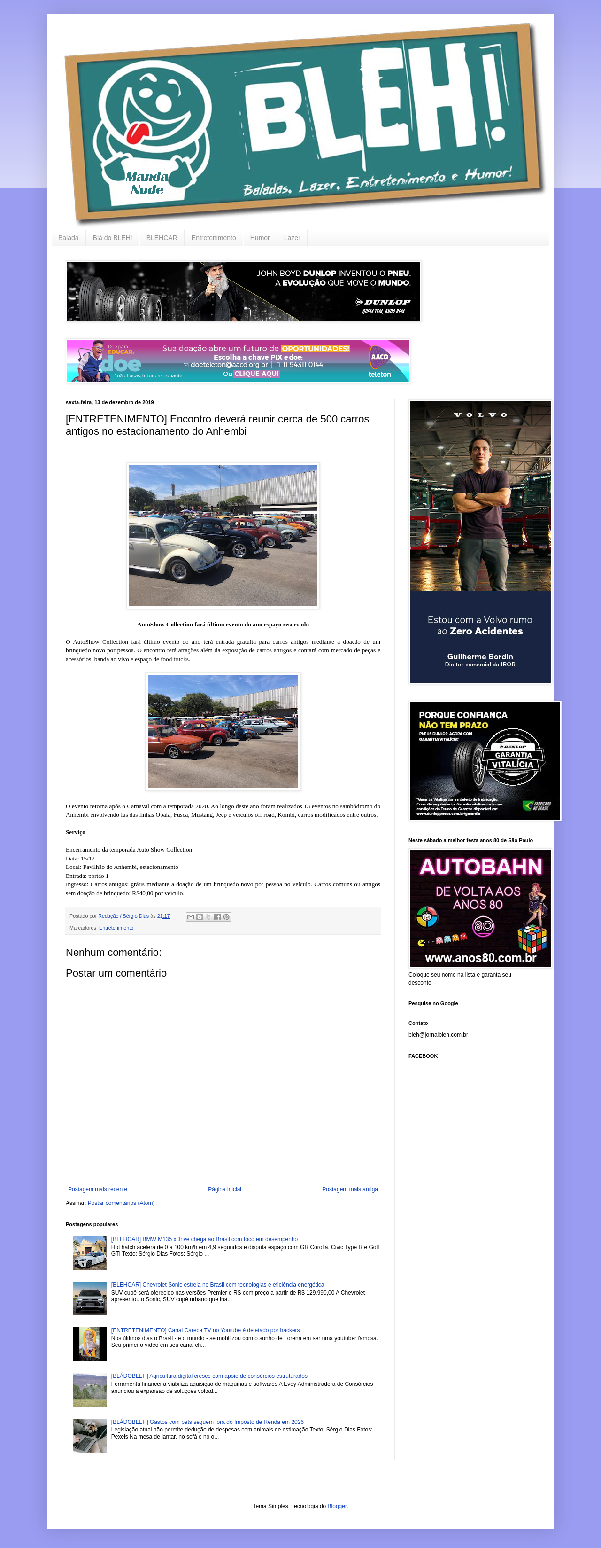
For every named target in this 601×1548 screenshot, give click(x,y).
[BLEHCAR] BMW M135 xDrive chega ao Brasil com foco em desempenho (204, 1239)
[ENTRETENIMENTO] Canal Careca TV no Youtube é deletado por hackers (205, 1330)
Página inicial (224, 1189)
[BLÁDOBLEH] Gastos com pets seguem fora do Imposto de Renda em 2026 (207, 1422)
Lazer (292, 238)
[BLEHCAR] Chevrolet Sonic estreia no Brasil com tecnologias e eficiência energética (217, 1285)
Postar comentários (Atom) (121, 1203)
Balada (68, 238)
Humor (260, 238)
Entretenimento (214, 238)
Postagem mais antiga (350, 1189)
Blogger (337, 1506)
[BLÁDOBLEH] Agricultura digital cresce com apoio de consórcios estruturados (209, 1376)
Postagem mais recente (97, 1189)
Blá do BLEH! (112, 238)
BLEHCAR (161, 238)
